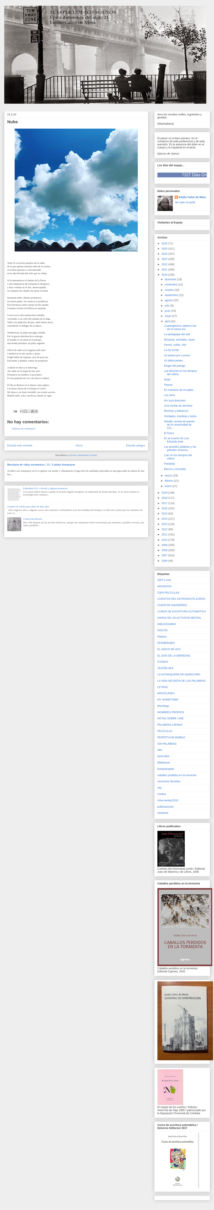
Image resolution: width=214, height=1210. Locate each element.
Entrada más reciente (20, 445)
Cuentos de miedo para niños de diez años (28, 506)
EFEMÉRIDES (166, 642)
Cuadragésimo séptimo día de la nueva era (180, 327)
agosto (169, 300)
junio (168, 310)
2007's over (164, 579)
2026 (164, 243)
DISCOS (162, 630)
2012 (164, 529)
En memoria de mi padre (178, 389)
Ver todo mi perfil (185, 202)
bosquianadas (165, 768)
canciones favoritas (169, 781)
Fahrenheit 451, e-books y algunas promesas (45, 488)
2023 (164, 259)
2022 (164, 264)
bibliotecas (163, 762)
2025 (164, 248)
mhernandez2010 (167, 800)
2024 (164, 253)
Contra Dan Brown (32, 518)
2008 (164, 550)
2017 (164, 503)
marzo (169, 475)
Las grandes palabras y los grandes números (180, 448)
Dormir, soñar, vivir (175, 344)
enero (168, 486)
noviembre (171, 284)
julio (167, 305)
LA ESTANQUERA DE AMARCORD (178, 674)
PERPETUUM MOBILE (171, 737)
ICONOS (162, 661)
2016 (164, 508)
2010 (164, 539)
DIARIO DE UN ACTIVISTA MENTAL (179, 617)
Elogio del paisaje (174, 365)
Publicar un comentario (23, 428)
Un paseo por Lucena (177, 355)
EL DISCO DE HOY (169, 649)
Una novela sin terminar (178, 405)
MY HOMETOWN (167, 699)
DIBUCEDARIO (166, 624)
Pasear (168, 384)
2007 (164, 555)
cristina (161, 794)
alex (159, 749)
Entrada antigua (135, 445)
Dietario (162, 636)
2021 (164, 269)
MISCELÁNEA (166, 693)
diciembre (171, 279)
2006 (164, 560)
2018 (164, 497)
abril (168, 321)
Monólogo (163, 705)
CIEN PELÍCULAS (168, 592)
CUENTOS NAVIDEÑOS (172, 605)
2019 (164, 492)
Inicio (79, 445)
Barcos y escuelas (175, 469)
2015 (164, 513)
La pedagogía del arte (177, 334)
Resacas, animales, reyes (179, 339)
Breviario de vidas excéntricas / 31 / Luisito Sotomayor (41, 464)
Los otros (169, 395)
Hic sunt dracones (175, 400)
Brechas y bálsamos (176, 410)
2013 (164, 524)
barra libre (163, 756)
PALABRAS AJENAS (169, 724)
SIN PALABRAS (167, 743)
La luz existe (171, 350)
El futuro (169, 433)
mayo (168, 316)
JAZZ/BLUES (165, 668)
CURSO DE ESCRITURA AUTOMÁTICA (181, 611)
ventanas (162, 812)
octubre (170, 289)
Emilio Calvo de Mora (192, 197)
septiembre (172, 295)
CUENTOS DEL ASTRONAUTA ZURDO (181, 598)
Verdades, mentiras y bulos (180, 416)
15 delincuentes (173, 360)
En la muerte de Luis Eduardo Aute (176, 440)
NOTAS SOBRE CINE (170, 718)
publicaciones (165, 806)
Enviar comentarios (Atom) (83, 455)
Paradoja (169, 463)
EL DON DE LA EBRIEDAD (173, 655)
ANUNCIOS (164, 586)
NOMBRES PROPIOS (170, 712)
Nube (167, 379)
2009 (164, 545)
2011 (164, 534)
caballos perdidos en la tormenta (176, 775)
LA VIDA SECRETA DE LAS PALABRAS (181, 680)
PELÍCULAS (164, 731)
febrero (169, 480)
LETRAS (162, 687)
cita (159, 787)
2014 (164, 518)
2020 (164, 274)
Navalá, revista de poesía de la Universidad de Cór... (179, 424)
